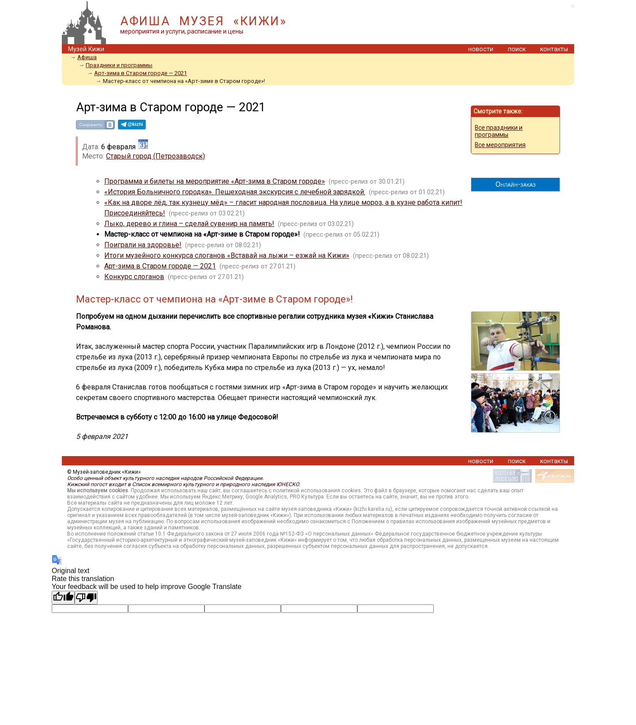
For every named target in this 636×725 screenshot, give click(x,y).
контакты (554, 49)
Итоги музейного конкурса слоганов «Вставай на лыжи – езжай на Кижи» (226, 255)
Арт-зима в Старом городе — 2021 (140, 73)
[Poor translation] (86, 597)
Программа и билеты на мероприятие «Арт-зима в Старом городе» (214, 181)
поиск (517, 49)
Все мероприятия (500, 144)
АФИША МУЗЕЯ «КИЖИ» (203, 21)
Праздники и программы (119, 65)
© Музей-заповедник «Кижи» (104, 472)
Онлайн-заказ (516, 184)
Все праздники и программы (498, 131)
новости (480, 49)
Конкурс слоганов (134, 276)
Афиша (87, 57)
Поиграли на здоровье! (143, 245)
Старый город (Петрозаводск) (155, 156)
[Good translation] (63, 597)
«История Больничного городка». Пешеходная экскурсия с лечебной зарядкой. (234, 192)
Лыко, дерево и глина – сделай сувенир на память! (189, 223)
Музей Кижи (86, 49)
